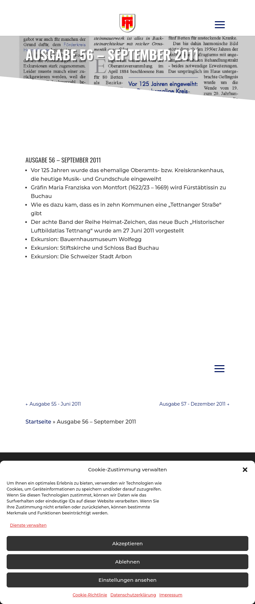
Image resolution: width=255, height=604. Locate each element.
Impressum (171, 594)
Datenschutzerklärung (133, 594)
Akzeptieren (127, 543)
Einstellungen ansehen (127, 580)
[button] (245, 469)
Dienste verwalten (28, 525)
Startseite (38, 422)
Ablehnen (127, 562)
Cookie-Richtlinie (90, 594)
